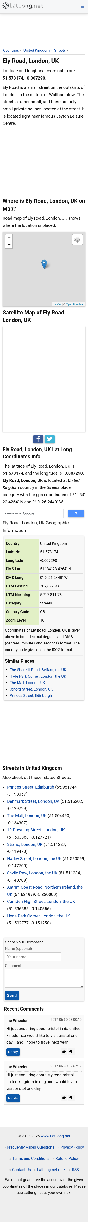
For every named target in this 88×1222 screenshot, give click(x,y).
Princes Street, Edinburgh (31, 695)
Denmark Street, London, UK (33, 801)
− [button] (9, 244)
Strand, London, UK (24, 844)
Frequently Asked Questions (30, 1147)
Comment (13, 966)
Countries (11, 50)
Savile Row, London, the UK (32, 872)
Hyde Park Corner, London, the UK (38, 676)
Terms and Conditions (30, 1158)
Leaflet (57, 304)
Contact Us (21, 1169)
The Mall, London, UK (27, 682)
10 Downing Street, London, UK (36, 829)
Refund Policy (67, 1158)
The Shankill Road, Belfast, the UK (38, 670)
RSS (75, 1169)
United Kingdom (36, 50)
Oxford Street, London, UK (31, 689)
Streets (60, 50)
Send (12, 995)
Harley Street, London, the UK (34, 858)
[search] (32, 513)
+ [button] (9, 237)
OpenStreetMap (75, 304)
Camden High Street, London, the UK (41, 901)
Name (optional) (18, 948)
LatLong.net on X (51, 1169)
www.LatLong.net (55, 1136)
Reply (13, 1052)
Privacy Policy (72, 1147)
